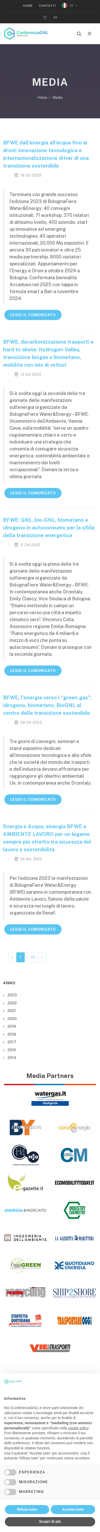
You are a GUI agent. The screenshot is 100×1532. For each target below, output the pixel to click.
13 (33, 957)
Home (28, 5)
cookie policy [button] (78, 1428)
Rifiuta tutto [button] (27, 1509)
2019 (11, 1026)
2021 (11, 1010)
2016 (11, 1050)
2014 (11, 1057)
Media (58, 97)
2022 (12, 1003)
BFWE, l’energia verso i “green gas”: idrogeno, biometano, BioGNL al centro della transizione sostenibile (47, 705)
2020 (12, 1018)
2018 (11, 1034)
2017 (11, 1042)
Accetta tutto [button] (73, 1509)
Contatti (47, 5)
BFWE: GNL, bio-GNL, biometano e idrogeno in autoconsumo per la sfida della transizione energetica (48, 527)
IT (69, 5)
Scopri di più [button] (50, 1521)
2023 (12, 995)
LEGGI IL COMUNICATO (33, 315)
